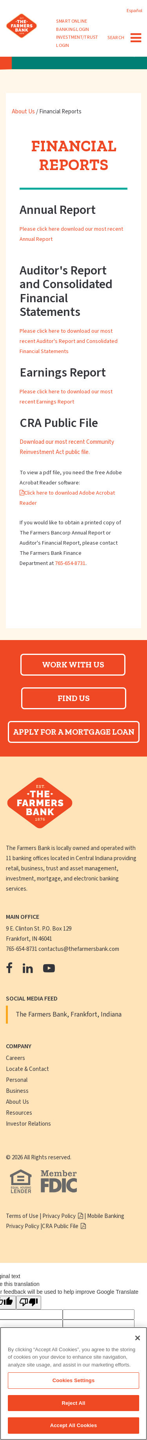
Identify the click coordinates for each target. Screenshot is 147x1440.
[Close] (137, 1338)
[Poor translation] (28, 1302)
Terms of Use (22, 1216)
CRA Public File (61, 1226)
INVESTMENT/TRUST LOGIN (77, 41)
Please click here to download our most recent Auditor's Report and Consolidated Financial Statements (69, 341)
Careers (15, 1058)
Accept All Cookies (73, 1425)
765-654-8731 (70, 563)
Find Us (74, 698)
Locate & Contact (27, 1069)
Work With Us (73, 664)
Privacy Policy (59, 1216)
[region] (73, 1383)
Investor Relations (28, 1124)
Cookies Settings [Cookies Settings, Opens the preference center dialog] (74, 1380)
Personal (16, 1080)
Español (134, 10)
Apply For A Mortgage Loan (73, 732)
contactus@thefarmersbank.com (78, 949)
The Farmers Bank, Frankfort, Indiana (69, 1014)
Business (17, 1091)
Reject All (73, 1403)
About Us (24, 112)
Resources (19, 1113)
